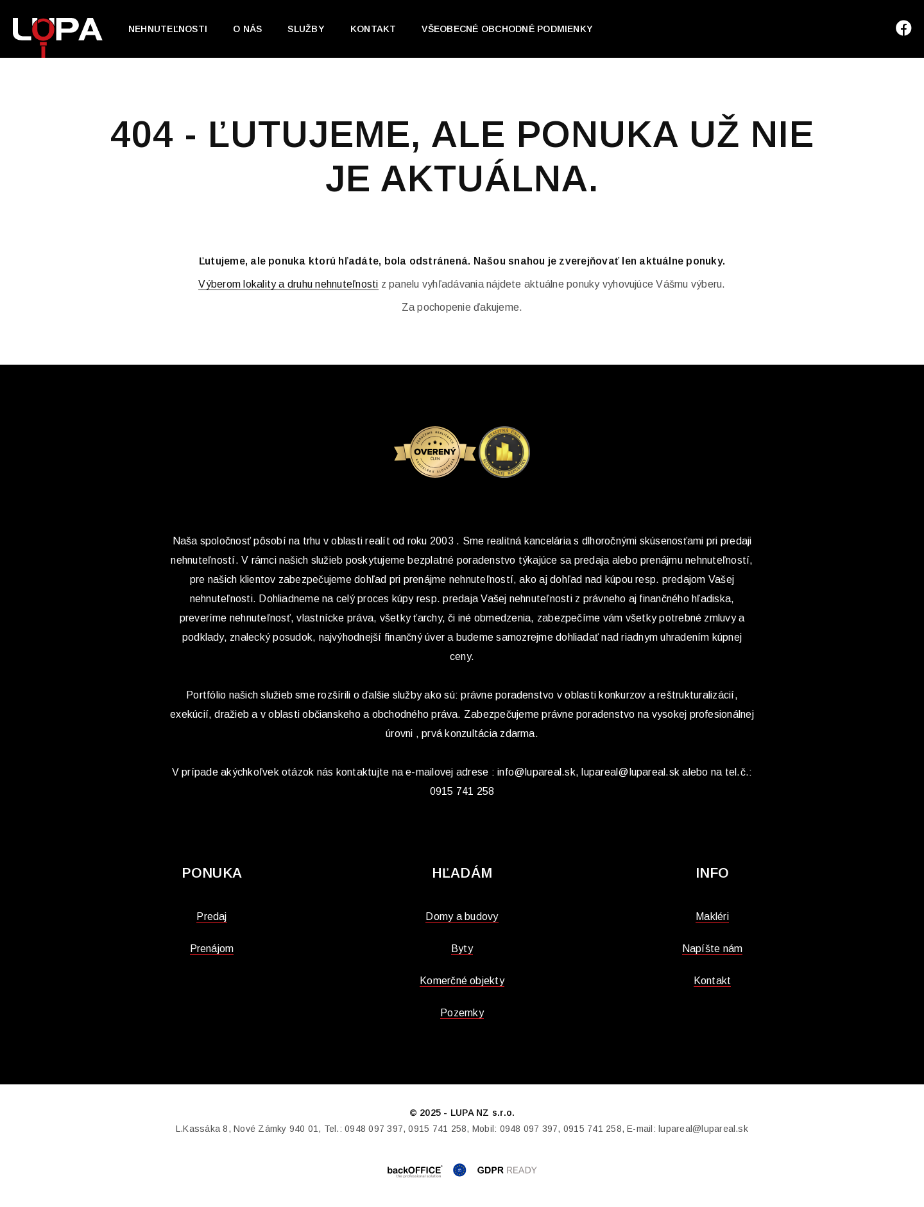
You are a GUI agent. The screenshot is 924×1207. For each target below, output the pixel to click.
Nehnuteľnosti (167, 29)
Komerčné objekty (462, 980)
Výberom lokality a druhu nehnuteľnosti (288, 284)
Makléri (712, 916)
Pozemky (462, 1012)
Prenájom (212, 948)
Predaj (211, 916)
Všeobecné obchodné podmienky (507, 29)
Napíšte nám (712, 948)
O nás (247, 29)
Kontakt (373, 29)
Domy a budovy (461, 916)
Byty (462, 948)
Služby (305, 29)
